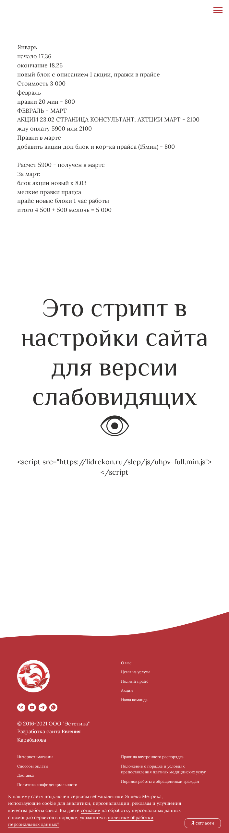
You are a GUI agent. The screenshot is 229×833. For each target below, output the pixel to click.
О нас (126, 662)
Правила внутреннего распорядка (152, 756)
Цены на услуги (135, 671)
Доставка (25, 775)
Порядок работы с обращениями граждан (160, 781)
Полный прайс (134, 681)
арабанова (33, 739)
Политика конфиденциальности (47, 784)
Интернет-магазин (35, 756)
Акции (127, 690)
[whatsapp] (53, 707)
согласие (90, 810)
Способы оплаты (32, 766)
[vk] (21, 707)
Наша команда (134, 699)
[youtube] (32, 707)
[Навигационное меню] (218, 10)
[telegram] (43, 707)
